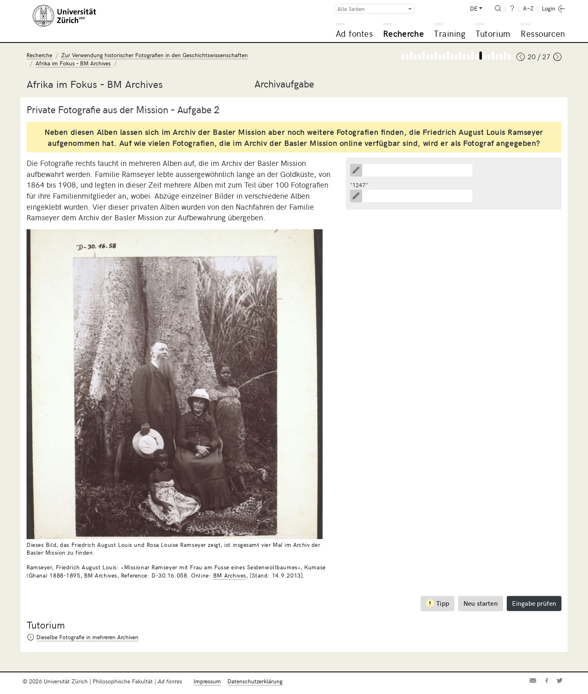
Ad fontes (354, 33)
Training (450, 33)
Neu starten (480, 602)
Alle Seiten (351, 9)
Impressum (207, 681)
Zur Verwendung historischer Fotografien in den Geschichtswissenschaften (154, 55)
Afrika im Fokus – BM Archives (73, 63)
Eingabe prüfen (534, 602)
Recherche (403, 33)
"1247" (359, 185)
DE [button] (473, 8)
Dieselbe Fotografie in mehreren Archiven (87, 637)
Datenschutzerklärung (255, 681)
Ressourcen (543, 33)
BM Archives (229, 575)
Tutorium (492, 33)
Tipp (437, 603)
